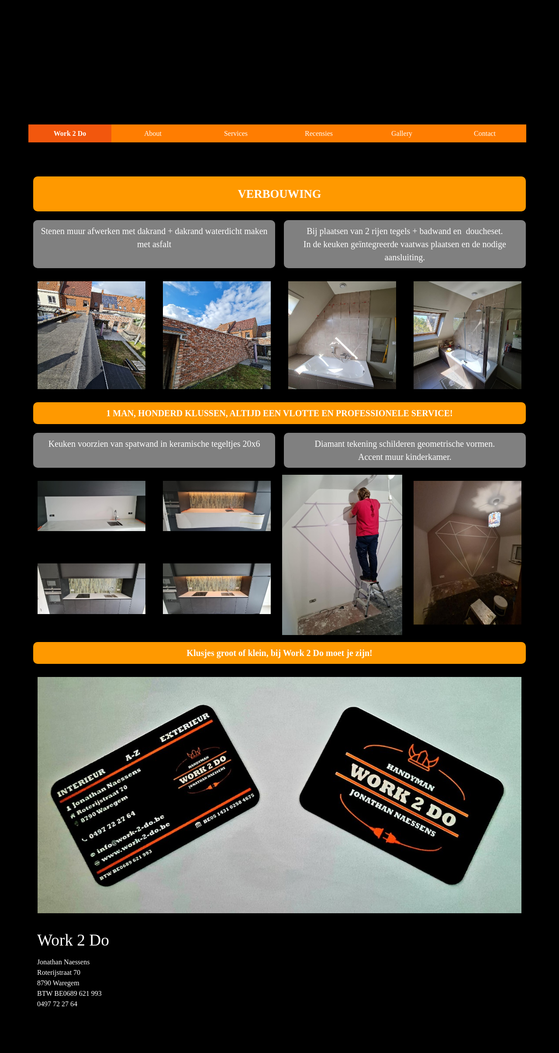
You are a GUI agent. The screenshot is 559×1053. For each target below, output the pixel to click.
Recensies (319, 133)
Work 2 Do (70, 133)
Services (236, 133)
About (153, 133)
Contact (485, 133)
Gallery (401, 133)
